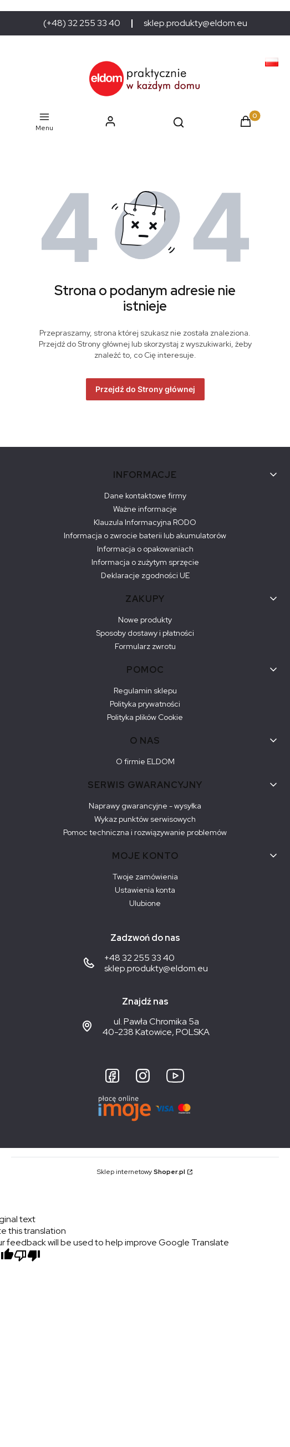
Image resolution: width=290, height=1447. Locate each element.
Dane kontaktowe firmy (145, 496)
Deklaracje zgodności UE (145, 575)
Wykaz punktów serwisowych (145, 819)
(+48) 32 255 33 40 (81, 23)
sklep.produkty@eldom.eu (195, 23)
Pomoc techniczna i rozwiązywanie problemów (145, 832)
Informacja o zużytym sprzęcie (145, 562)
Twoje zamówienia (145, 877)
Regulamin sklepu (145, 691)
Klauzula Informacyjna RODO (145, 522)
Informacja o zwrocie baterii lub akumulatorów (145, 535)
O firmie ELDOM (145, 761)
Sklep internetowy (141, 1171)
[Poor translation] (27, 1256)
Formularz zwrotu (145, 646)
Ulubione (145, 903)
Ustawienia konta (145, 890)
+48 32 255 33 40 (139, 957)
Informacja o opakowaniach (145, 549)
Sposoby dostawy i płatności (145, 633)
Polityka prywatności (145, 704)
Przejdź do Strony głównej (145, 389)
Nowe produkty (145, 620)
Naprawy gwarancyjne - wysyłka (145, 806)
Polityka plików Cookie (145, 717)
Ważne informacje (145, 509)
